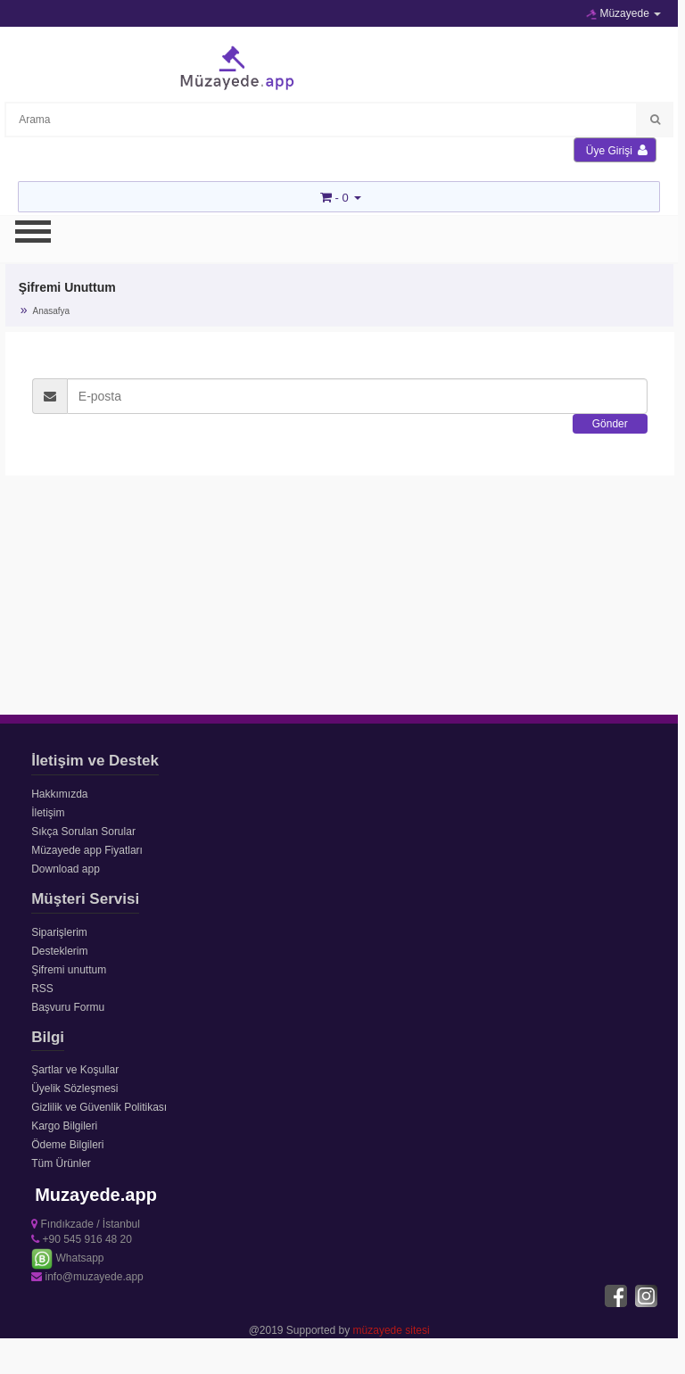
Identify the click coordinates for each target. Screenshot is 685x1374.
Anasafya (51, 311)
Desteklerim (59, 951)
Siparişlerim (59, 932)
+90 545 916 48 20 (81, 1239)
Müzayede (623, 13)
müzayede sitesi (391, 1330)
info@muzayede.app (87, 1277)
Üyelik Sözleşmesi (74, 1088)
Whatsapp (67, 1258)
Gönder (610, 424)
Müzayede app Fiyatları (87, 850)
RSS (42, 988)
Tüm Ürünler (61, 1163)
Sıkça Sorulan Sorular (83, 831)
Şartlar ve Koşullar (75, 1070)
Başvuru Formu (67, 1007)
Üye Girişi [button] (617, 150)
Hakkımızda (59, 794)
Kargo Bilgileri (64, 1126)
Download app (65, 869)
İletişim (47, 813)
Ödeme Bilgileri (67, 1144)
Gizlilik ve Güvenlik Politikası (99, 1107)
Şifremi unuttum (68, 970)
